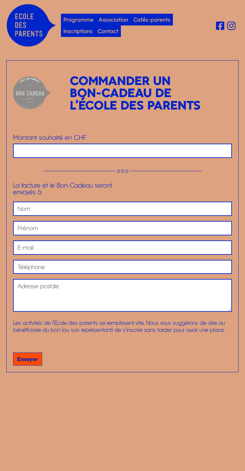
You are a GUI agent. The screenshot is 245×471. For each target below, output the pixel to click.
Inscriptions (78, 31)
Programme (78, 19)
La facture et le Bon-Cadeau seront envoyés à (62, 189)
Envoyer (27, 359)
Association (113, 19)
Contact (108, 31)
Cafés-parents (151, 19)
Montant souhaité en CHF (49, 137)
